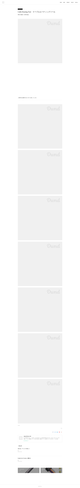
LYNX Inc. (76, 2)
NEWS (64, 2)
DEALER (72, 2)
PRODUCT (68, 2)
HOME (61, 2)
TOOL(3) (19, 425)
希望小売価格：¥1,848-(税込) (22, 450)
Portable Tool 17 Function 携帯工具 (24, 458)
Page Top (40, 482)
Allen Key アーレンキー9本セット (24, 448)
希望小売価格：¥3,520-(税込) (22, 460)
